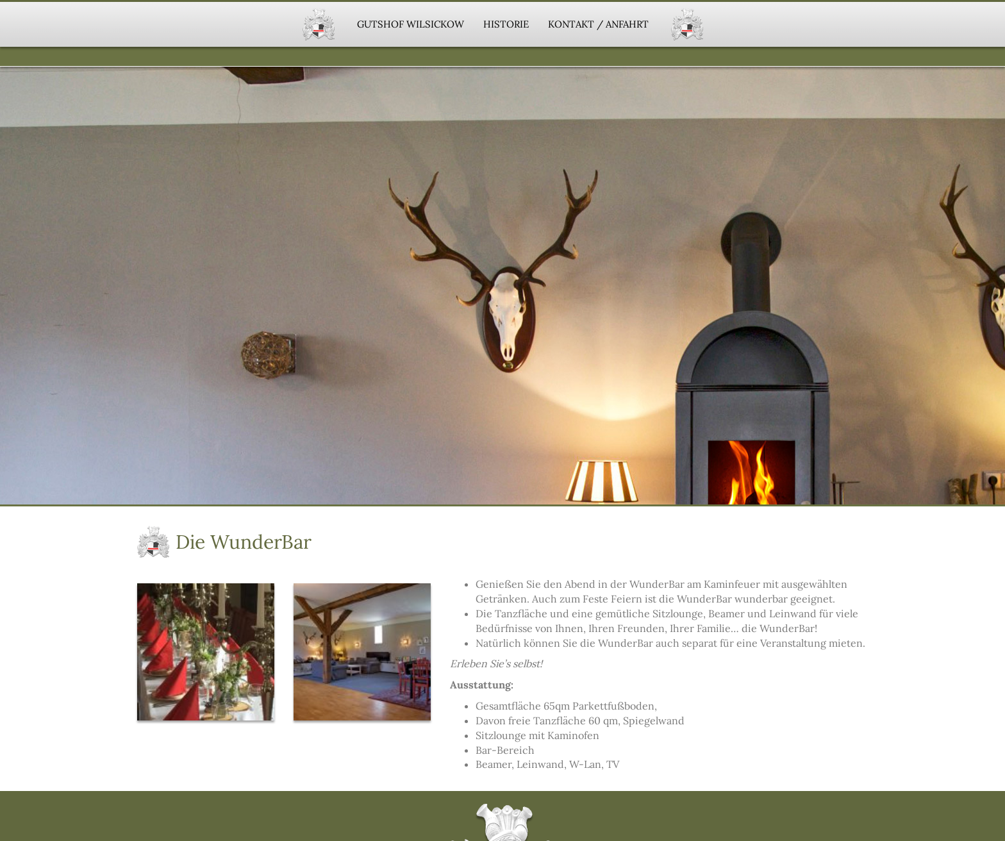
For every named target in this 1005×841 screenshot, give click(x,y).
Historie (506, 24)
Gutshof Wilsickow (410, 24)
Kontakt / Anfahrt (598, 24)
